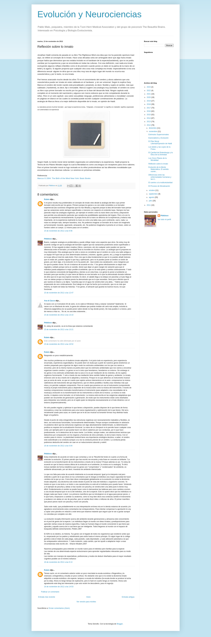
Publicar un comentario (50, 592)
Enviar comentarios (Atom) (59, 608)
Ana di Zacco (49, 301)
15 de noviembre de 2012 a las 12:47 (58, 293)
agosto (152, 197)
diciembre (153, 128)
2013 (149, 122)
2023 (149, 87)
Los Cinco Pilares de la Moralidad (157, 159)
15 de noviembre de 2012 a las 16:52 (58, 344)
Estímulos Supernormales (158, 135)
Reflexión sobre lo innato (158, 164)
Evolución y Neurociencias (89, 14)
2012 (149, 125)
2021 (149, 94)
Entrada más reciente (46, 597)
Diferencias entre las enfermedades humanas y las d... (159, 177)
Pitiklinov (48, 239)
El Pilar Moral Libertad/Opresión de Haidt (160, 142)
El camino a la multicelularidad (160, 183)
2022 (149, 91)
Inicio (88, 597)
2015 (149, 115)
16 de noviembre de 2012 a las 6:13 (58, 562)
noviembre (153, 131)
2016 (149, 111)
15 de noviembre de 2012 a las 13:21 (58, 329)
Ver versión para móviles (86, 602)
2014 (149, 118)
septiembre (153, 194)
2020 (149, 97)
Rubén (47, 199)
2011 (149, 205)
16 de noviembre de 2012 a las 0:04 (58, 446)
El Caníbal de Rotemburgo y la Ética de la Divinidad (160, 154)
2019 (149, 101)
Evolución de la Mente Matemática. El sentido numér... (158, 169)
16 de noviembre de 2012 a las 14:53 (58, 587)
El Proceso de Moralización (159, 186)
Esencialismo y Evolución (158, 138)
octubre (152, 190)
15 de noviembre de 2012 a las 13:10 (58, 315)
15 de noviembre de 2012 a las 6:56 (58, 231)
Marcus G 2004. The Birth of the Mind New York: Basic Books (64, 178)
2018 (149, 104)
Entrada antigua (128, 597)
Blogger (120, 624)
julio (151, 201)
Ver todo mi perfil (164, 219)
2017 (149, 108)
